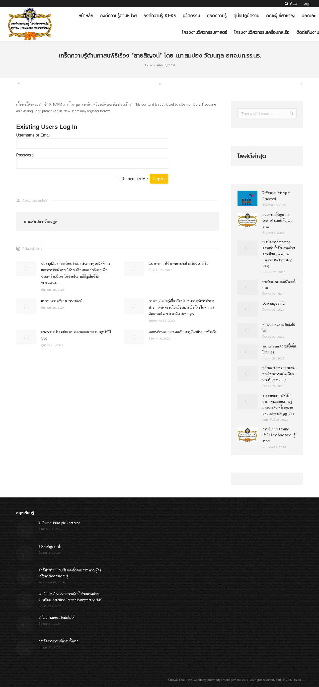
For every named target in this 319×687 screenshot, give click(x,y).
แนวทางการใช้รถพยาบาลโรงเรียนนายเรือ (178, 263)
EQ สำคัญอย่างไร (273, 303)
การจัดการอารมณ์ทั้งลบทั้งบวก (279, 284)
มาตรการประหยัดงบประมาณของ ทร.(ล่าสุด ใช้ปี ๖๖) (76, 334)
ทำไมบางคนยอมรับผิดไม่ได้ (278, 327)
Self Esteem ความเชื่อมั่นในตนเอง (279, 349)
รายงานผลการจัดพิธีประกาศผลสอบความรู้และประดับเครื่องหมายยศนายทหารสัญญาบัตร (278, 404)
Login (308, 3)
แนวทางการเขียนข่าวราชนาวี (61, 300)
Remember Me (134, 179)
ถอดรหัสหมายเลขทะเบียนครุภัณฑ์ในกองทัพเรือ (183, 331)
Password (25, 155)
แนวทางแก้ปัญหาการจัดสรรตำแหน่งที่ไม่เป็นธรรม (277, 220)
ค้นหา (294, 3)
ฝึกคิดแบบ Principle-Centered (276, 196)
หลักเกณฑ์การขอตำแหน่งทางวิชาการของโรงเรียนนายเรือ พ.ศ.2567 (279, 374)
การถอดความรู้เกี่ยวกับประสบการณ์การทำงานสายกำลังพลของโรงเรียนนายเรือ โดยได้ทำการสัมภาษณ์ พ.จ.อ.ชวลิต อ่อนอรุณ (182, 307)
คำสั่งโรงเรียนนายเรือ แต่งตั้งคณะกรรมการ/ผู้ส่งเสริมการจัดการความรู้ (70, 573)
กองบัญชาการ (166, 65)
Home (148, 65)
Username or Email (33, 135)
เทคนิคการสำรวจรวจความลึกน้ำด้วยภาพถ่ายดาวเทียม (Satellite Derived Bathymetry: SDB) (278, 254)
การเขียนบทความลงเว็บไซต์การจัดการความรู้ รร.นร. (278, 435)
